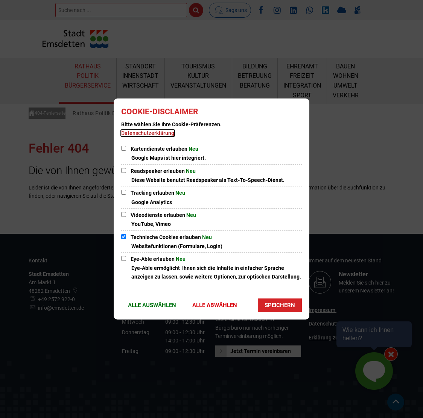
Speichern (280, 305)
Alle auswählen (152, 305)
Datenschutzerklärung (147, 133)
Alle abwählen (214, 305)
